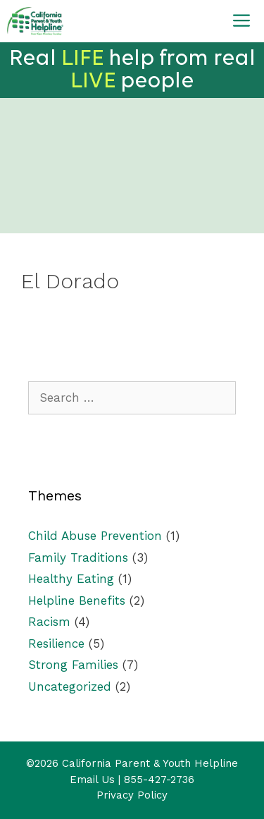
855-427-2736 (159, 779)
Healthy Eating (71, 579)
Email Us (92, 779)
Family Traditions (78, 557)
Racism (49, 622)
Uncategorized (69, 686)
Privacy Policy (132, 795)
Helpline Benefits (76, 600)
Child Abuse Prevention (95, 536)
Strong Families (73, 665)
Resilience (56, 643)
